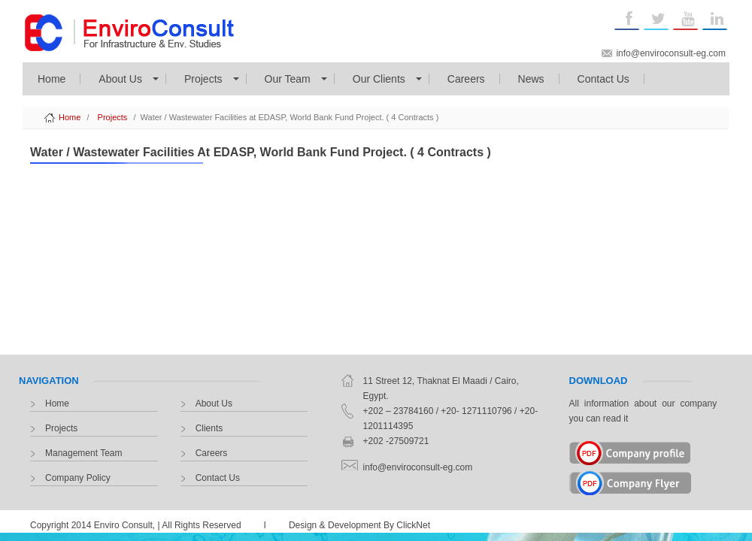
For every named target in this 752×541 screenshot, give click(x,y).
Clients (209, 428)
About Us (120, 79)
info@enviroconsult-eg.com (671, 53)
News (531, 79)
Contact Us (603, 79)
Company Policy (78, 478)
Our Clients (379, 79)
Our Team (288, 79)
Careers (466, 79)
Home (51, 79)
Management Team (84, 453)
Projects (203, 79)
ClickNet (413, 525)
